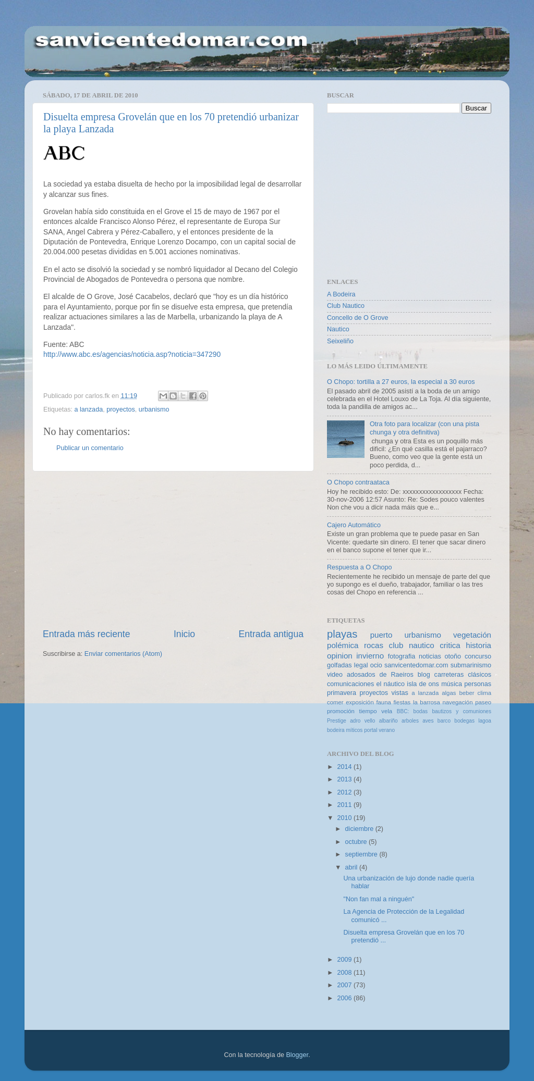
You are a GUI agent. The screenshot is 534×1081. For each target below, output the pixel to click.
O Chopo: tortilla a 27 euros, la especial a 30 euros (401, 382)
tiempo (368, 711)
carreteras (449, 674)
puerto (381, 634)
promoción (341, 711)
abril (352, 867)
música (451, 684)
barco (444, 721)
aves (427, 721)
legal (361, 665)
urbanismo (154, 409)
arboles (410, 721)
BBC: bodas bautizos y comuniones (444, 711)
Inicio (184, 634)
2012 (345, 792)
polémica (342, 645)
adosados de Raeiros (380, 674)
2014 (345, 767)
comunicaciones (350, 684)
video (335, 674)
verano (387, 730)
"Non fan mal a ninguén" (378, 899)
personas (477, 684)
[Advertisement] (173, 549)
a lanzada (89, 409)
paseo (483, 702)
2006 (345, 998)
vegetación (472, 634)
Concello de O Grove (358, 317)
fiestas (401, 702)
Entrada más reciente (86, 634)
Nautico (338, 329)
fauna (383, 702)
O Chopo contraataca (358, 482)
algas (449, 693)
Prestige (336, 721)
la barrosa (426, 702)
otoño (453, 656)
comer (335, 702)
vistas (399, 693)
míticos (354, 730)
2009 (345, 959)
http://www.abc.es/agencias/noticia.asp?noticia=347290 (132, 354)
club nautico (411, 645)
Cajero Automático (354, 525)
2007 (345, 985)
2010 (345, 818)
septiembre (362, 854)
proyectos (120, 409)
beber (466, 693)
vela (386, 711)
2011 (345, 805)
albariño (388, 721)
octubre (357, 842)
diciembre (360, 829)
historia (478, 645)
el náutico (391, 684)
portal (370, 730)
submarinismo (471, 665)
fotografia (402, 656)
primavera (341, 693)
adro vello (362, 721)
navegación (457, 702)
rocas (373, 645)
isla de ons (423, 684)
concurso (478, 656)
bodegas (464, 721)
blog (424, 674)
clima (484, 693)
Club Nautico (346, 305)
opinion (340, 655)
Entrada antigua (271, 634)
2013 (345, 779)
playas (342, 634)
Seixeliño (340, 341)
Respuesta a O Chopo (359, 567)
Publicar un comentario (90, 448)
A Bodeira (341, 294)
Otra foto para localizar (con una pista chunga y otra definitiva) (424, 428)
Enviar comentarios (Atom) (123, 653)
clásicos (479, 674)
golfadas (339, 665)
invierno (370, 655)
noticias (430, 656)
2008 (345, 972)
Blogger (297, 1055)
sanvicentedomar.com (416, 665)
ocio (376, 665)
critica (450, 645)
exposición (360, 702)
